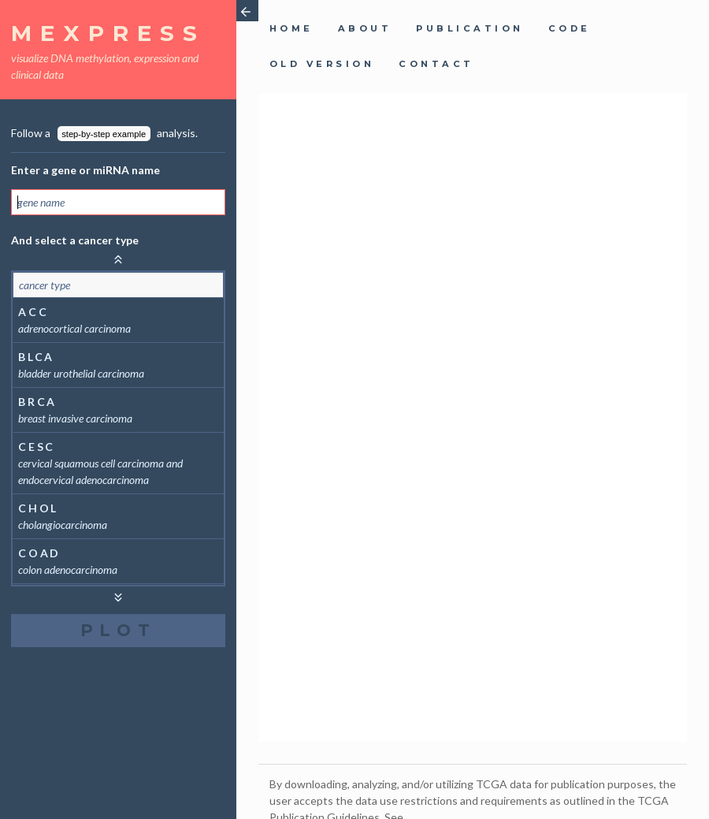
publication (469, 28)
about (365, 28)
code (569, 28)
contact (436, 63)
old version (321, 63)
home (291, 28)
